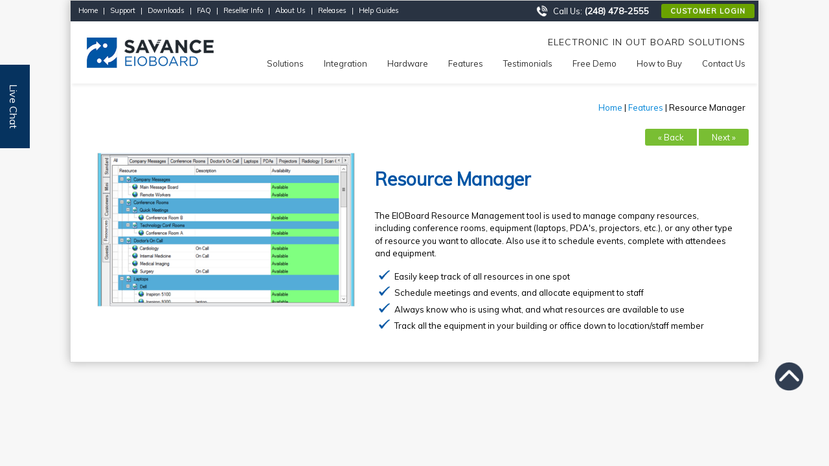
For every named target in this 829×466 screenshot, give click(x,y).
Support (122, 10)
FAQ (204, 10)
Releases (332, 10)
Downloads (166, 10)
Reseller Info (243, 10)
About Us (290, 10)
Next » (724, 137)
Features (645, 107)
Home (88, 10)
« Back (671, 137)
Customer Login (707, 11)
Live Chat (13, 106)
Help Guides (379, 10)
